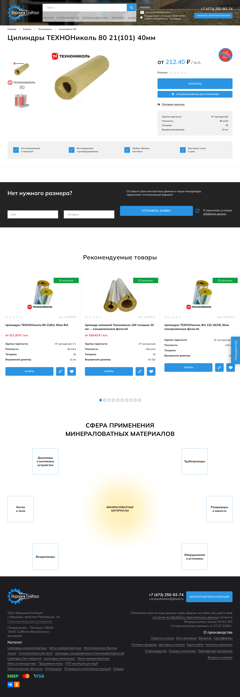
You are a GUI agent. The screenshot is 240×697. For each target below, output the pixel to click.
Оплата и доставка (94, 16)
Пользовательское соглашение (30, 619)
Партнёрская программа (215, 648)
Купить (29, 369)
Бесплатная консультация (207, 594)
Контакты (116, 16)
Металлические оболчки (100, 645)
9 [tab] (135, 397)
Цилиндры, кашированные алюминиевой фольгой (89, 651)
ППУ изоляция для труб (81, 661)
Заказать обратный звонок (213, 14)
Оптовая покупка (173, 104)
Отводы (118, 666)
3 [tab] (109, 397)
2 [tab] (105, 397)
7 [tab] (126, 397)
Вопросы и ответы (220, 655)
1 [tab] (100, 397)
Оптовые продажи (144, 642)
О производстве (68, 16)
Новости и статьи (162, 636)
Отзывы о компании (182, 648)
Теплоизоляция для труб (35, 651)
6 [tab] (122, 397)
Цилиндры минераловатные (27, 645)
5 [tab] (117, 397)
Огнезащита (53, 666)
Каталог (49, 16)
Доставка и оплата (172, 642)
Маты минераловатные (65, 645)
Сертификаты (223, 636)
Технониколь (45, 29)
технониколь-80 (67, 29)
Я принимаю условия (207, 211)
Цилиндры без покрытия (24, 656)
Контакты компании (219, 642)
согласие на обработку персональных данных (185, 615)
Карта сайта (195, 642)
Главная (12, 29)
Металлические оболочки (25, 666)
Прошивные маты (50, 661)
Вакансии (205, 636)
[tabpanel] (40, 324)
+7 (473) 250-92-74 (216, 8)
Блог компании (186, 636)
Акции (129, 16)
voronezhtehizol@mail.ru (157, 11)
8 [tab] (130, 397)
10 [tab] (139, 397)
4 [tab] (113, 397)
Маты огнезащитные (22, 661)
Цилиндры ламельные (59, 656)
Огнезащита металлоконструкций (87, 666)
